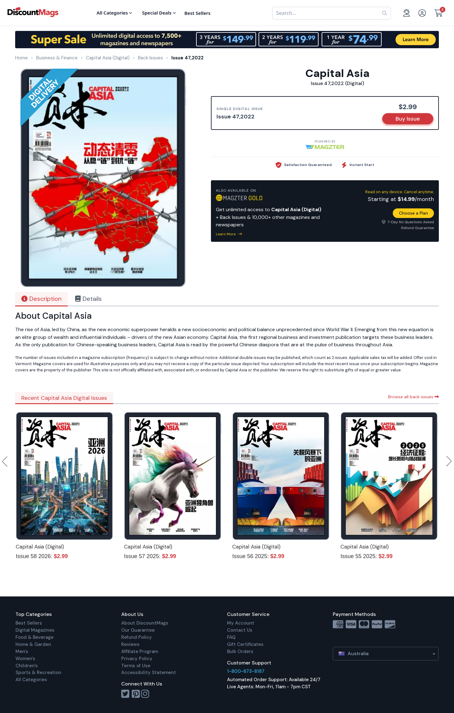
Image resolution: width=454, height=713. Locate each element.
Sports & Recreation (38, 672)
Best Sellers (28, 623)
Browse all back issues (413, 396)
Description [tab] (41, 299)
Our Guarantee (138, 630)
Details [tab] (88, 299)
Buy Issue (408, 118)
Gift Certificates (245, 644)
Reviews (130, 644)
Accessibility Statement (148, 672)
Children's (26, 666)
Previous (5, 461)
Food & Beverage (34, 637)
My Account (240, 623)
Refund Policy (136, 637)
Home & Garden (33, 644)
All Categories (31, 680)
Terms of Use (135, 666)
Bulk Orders (240, 651)
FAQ (231, 637)
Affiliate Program (139, 651)
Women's (25, 658)
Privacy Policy (136, 658)
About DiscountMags (144, 623)
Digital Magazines (34, 630)
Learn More (229, 234)
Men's (21, 651)
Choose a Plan (413, 213)
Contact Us (239, 630)
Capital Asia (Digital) (40, 546)
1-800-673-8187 (245, 671)
